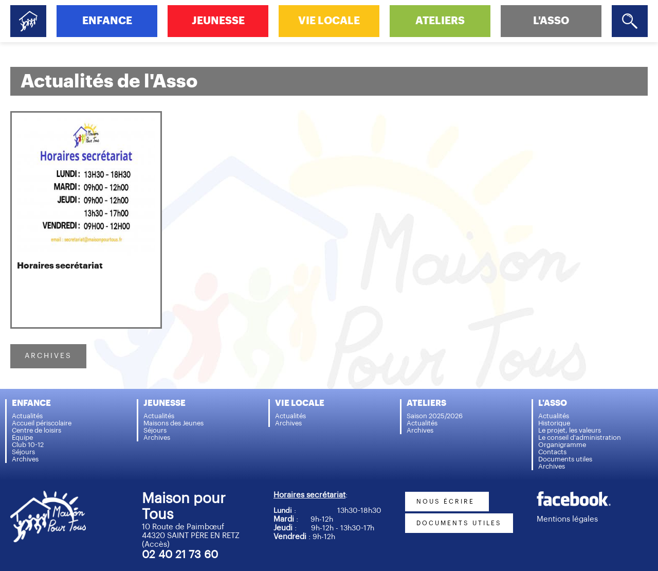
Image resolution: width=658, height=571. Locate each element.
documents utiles (459, 523)
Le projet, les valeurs (569, 430)
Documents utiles (565, 459)
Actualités (27, 416)
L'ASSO (551, 20)
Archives (25, 459)
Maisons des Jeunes (173, 423)
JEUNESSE (218, 20)
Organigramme (562, 444)
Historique (554, 423)
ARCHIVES (48, 356)
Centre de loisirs (36, 430)
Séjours (23, 452)
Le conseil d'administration (579, 437)
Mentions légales (567, 519)
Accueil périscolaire (41, 423)
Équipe (22, 437)
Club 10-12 (28, 444)
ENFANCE (107, 20)
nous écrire (447, 501)
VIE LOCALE (329, 20)
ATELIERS (440, 20)
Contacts (552, 452)
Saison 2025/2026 (435, 416)
